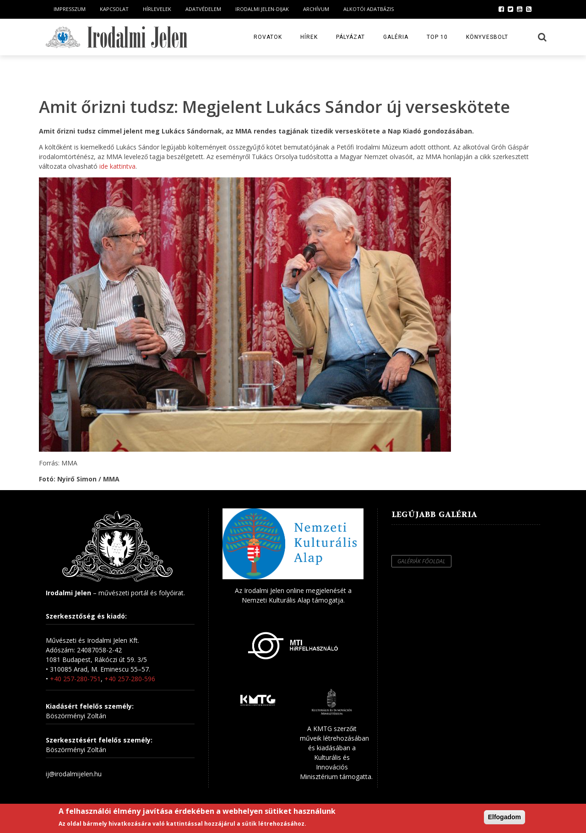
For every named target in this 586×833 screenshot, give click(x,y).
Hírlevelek (157, 8)
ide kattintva (117, 166)
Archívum (316, 8)
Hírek (309, 37)
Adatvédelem (203, 8)
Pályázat (350, 37)
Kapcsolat (114, 8)
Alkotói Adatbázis (368, 8)
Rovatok (268, 37)
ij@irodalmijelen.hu (74, 773)
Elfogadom (504, 817)
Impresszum (70, 8)
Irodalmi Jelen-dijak (262, 8)
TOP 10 (437, 37)
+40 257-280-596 (129, 678)
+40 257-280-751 (75, 678)
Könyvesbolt (487, 37)
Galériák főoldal (421, 561)
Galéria (395, 37)
